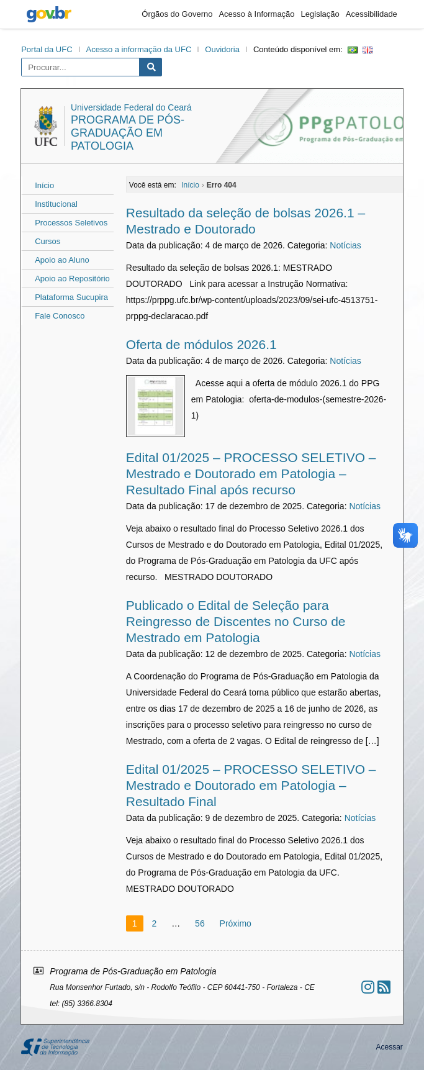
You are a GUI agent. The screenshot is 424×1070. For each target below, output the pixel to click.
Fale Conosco (59, 315)
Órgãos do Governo (177, 14)
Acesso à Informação (256, 14)
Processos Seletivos (71, 222)
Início (44, 185)
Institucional (56, 204)
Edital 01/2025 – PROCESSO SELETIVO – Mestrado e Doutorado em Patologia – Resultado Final (251, 785)
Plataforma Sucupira (71, 297)
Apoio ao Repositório (72, 278)
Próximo (235, 923)
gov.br (49, 14)
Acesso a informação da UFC (139, 49)
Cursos (47, 241)
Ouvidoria (222, 49)
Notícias (345, 245)
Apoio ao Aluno (62, 260)
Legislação (320, 14)
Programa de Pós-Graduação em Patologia (127, 133)
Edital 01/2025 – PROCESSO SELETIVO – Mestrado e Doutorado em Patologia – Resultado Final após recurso (251, 473)
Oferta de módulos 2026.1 (201, 344)
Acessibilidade (371, 14)
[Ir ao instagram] (367, 987)
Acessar (389, 1047)
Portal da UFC (46, 49)
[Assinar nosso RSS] (383, 987)
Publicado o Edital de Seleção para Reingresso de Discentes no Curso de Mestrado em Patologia (236, 621)
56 (200, 923)
